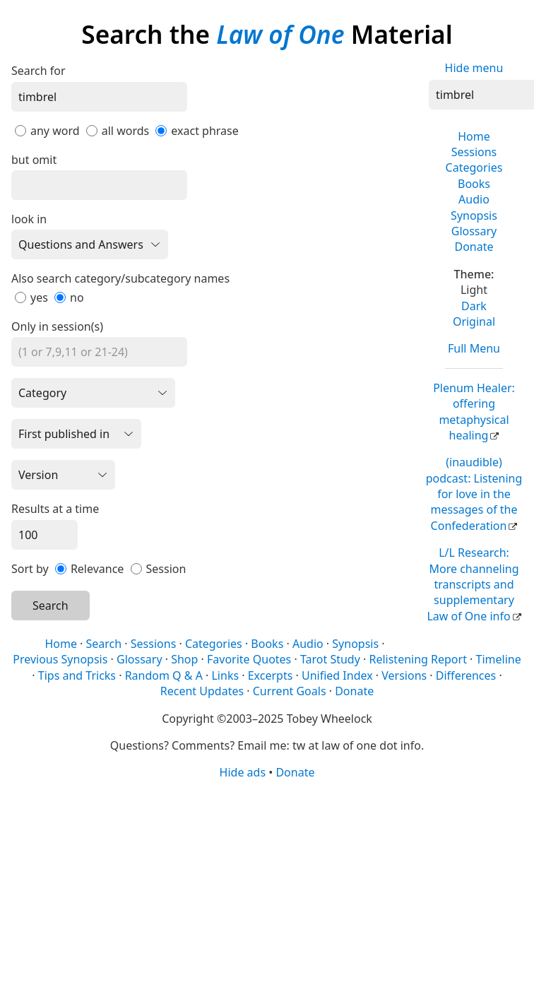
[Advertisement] (231, 891)
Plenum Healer (474, 411)
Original (474, 321)
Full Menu (474, 348)
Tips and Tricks (77, 675)
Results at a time (55, 508)
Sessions (474, 152)
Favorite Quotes (249, 659)
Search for (38, 70)
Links (225, 675)
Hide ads (243, 772)
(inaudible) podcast (474, 493)
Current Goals (289, 691)
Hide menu (474, 68)
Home (474, 136)
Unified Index (337, 675)
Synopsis (474, 215)
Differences (466, 675)
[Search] (99, 97)
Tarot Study (330, 659)
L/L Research (472, 584)
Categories (474, 167)
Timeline (498, 659)
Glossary (474, 231)
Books (474, 183)
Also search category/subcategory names (120, 278)
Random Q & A (164, 675)
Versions (404, 675)
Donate (473, 246)
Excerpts (270, 675)
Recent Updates (202, 691)
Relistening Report (417, 659)
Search (50, 605)
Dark (474, 306)
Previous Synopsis (60, 659)
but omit (34, 159)
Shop (184, 659)
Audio (474, 199)
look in (29, 219)
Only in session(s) (57, 326)
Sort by (30, 569)
